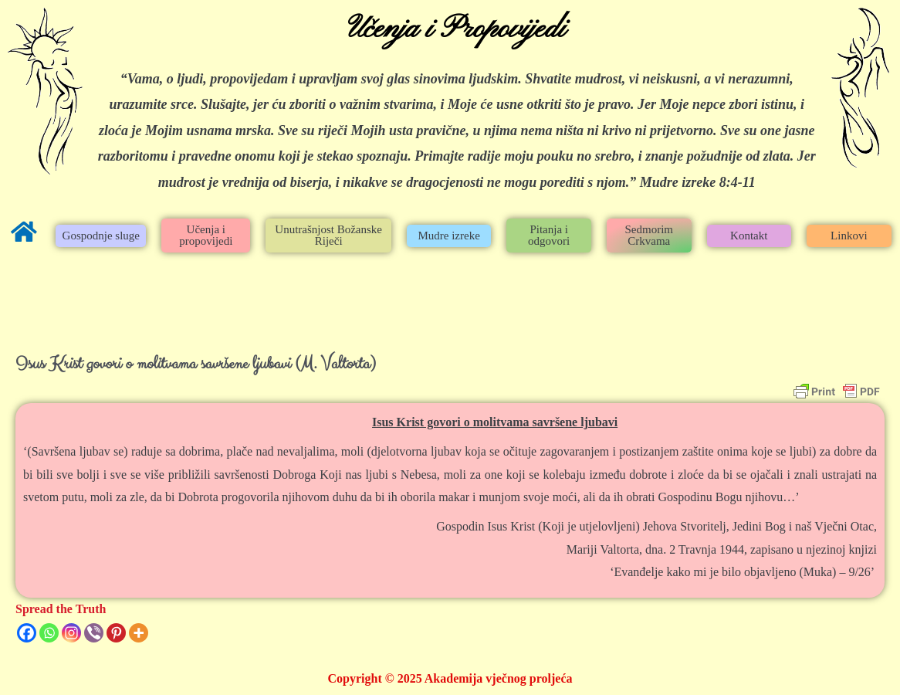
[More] (138, 632)
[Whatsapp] (49, 632)
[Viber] (93, 632)
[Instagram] (71, 632)
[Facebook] (26, 632)
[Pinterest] (116, 632)
